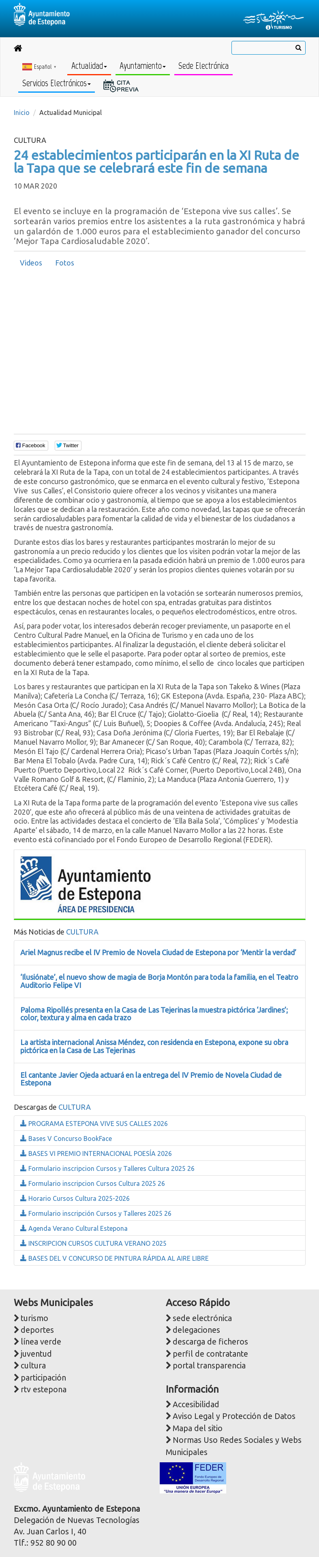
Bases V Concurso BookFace (66, 1138)
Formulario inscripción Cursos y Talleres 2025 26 (95, 1213)
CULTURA (82, 932)
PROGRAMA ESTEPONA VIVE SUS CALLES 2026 (94, 1123)
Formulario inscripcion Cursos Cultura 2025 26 (92, 1183)
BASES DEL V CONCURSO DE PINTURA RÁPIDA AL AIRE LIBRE (114, 1258)
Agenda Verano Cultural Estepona (74, 1228)
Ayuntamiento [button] (143, 65)
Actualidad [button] (89, 65)
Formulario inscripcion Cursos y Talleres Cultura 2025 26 (107, 1168)
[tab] (31, 263)
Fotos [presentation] (64, 263)
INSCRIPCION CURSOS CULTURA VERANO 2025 (93, 1243)
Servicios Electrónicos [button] (56, 83)
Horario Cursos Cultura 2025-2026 (75, 1198)
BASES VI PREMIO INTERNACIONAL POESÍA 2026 (96, 1153)
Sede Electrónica (203, 65)
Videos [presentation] (31, 263)
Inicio (22, 112)
